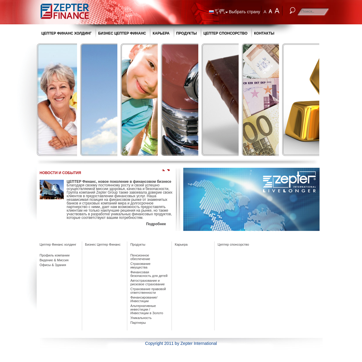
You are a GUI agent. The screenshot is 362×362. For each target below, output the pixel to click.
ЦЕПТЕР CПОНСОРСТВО (225, 33)
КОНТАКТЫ (264, 33)
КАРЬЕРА (161, 33)
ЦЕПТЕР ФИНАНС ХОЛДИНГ (67, 33)
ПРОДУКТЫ (186, 33)
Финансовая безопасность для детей (148, 274)
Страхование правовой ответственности (148, 290)
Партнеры (138, 322)
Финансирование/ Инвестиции (143, 299)
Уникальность (141, 318)
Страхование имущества (140, 265)
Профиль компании (55, 255)
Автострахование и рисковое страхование (147, 282)
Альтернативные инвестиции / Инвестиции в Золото (146, 309)
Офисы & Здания (53, 265)
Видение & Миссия (54, 260)
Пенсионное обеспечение (140, 257)
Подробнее (156, 224)
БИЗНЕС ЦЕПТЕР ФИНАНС (122, 33)
